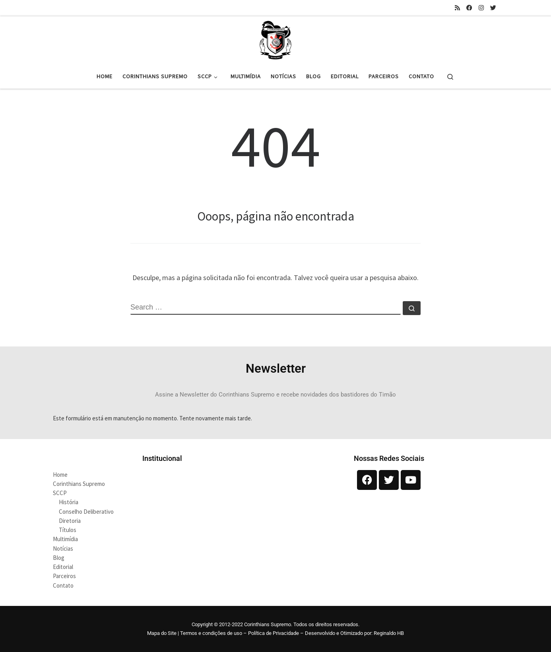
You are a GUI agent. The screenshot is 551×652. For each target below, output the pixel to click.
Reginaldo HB (389, 633)
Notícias (63, 548)
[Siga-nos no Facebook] (469, 7)
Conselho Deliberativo (86, 511)
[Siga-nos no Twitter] (493, 7)
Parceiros (64, 576)
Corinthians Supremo (79, 484)
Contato (63, 585)
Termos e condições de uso (211, 633)
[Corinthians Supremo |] (275, 39)
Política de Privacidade (273, 633)
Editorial (63, 567)
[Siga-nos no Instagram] (481, 7)
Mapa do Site (162, 633)
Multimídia (65, 539)
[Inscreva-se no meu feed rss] (457, 7)
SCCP (60, 493)
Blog (58, 557)
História (68, 502)
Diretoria (70, 520)
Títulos (67, 530)
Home (60, 474)
